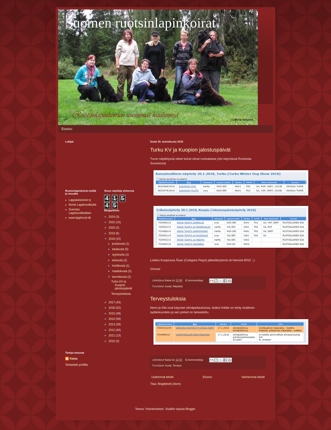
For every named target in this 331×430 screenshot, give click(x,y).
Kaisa (73, 358)
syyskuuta (118, 254)
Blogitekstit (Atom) (169, 384)
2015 (112, 313)
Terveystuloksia (168, 299)
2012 (112, 330)
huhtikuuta (119, 265)
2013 (112, 324)
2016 (112, 307)
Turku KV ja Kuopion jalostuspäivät (190, 150)
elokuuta (117, 260)
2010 (112, 341)
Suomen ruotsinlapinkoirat (140, 22)
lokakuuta (118, 249)
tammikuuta (119, 276)
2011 (112, 335)
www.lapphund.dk (80, 217)
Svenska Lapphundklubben (80, 211)
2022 (112, 222)
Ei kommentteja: (194, 280)
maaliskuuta (120, 271)
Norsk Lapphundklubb (82, 204)
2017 (112, 302)
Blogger (190, 409)
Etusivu (66, 129)
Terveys (177, 365)
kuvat (168, 286)
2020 (112, 227)
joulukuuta (119, 243)
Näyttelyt (178, 286)
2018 (112, 238)
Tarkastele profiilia (76, 364)
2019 (112, 233)
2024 (112, 216)
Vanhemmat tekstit (253, 377)
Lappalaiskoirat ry (80, 200)
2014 (112, 319)
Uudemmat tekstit (162, 377)
